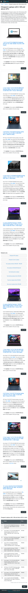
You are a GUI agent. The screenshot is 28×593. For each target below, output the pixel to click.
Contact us (17, 591)
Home (2, 4)
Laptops (6, 4)
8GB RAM (12, 463)
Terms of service (11, 591)
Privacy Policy (23, 590)
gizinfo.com (9, 590)
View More (23, 68)
